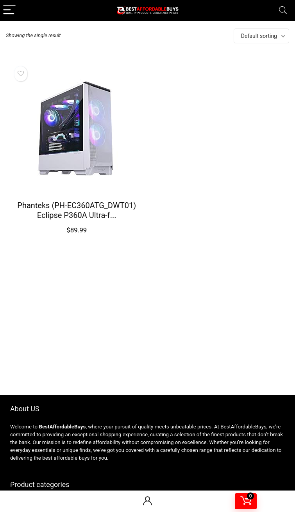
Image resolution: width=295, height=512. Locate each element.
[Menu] (9, 10)
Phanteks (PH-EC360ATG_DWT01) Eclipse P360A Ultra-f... (76, 210)
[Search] (283, 10)
